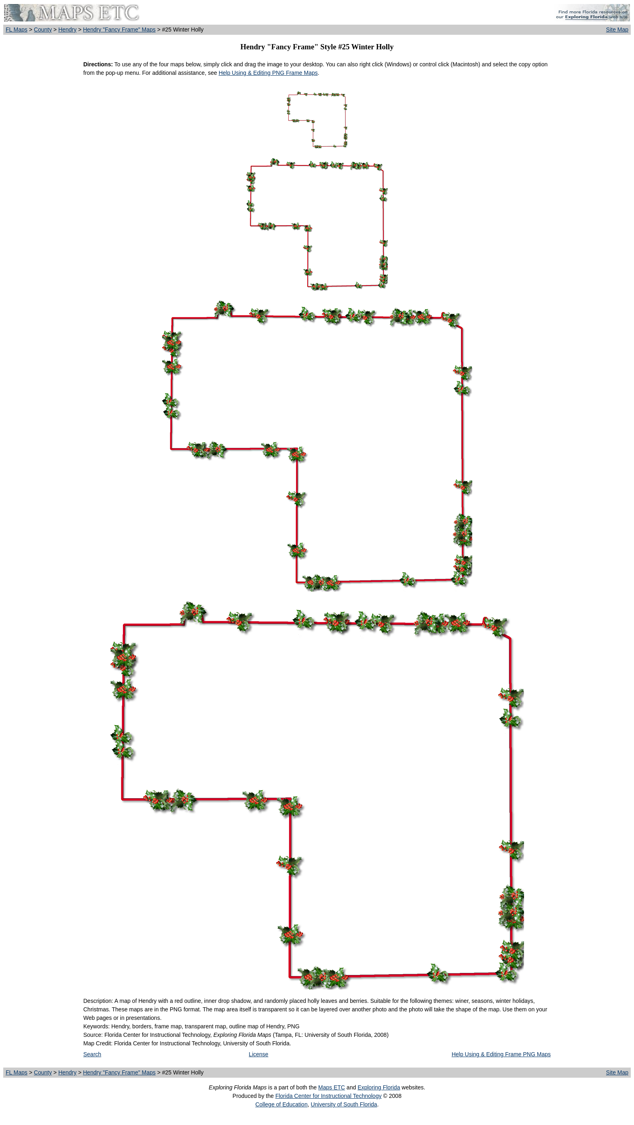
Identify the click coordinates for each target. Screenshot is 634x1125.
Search (92, 1054)
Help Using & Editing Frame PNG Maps (501, 1054)
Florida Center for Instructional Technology (328, 1096)
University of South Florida (344, 1104)
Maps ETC (331, 1087)
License (258, 1054)
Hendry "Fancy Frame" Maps (119, 29)
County (43, 29)
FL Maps (16, 29)
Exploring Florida (378, 1087)
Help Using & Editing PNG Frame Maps (268, 73)
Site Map (617, 29)
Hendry (67, 29)
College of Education (281, 1104)
